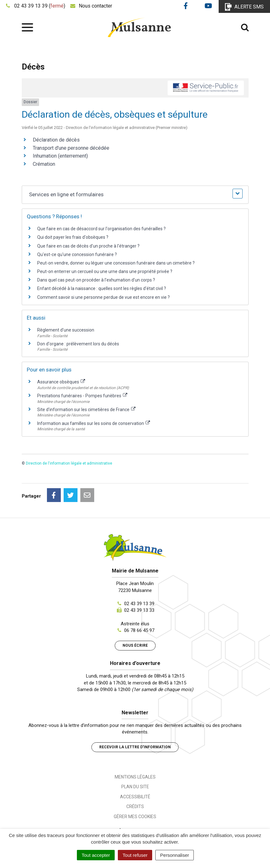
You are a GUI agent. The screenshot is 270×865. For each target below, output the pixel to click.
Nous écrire (135, 645)
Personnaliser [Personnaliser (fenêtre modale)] (174, 855)
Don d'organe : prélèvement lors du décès (78, 343)
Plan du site (135, 786)
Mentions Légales (135, 776)
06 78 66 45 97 (139, 630)
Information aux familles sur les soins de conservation (93, 423)
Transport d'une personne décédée (71, 148)
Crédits (135, 806)
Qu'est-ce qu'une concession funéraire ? (77, 254)
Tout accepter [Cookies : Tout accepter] (96, 855)
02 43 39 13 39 (139, 603)
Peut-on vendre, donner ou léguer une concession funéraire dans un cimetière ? (116, 262)
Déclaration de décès (56, 140)
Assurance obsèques (61, 381)
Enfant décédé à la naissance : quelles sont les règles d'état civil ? (101, 288)
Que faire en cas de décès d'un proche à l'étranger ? (88, 245)
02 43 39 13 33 (139, 610)
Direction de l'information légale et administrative (69, 463)
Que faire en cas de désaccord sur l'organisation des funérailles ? (101, 228)
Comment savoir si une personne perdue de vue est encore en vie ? (103, 297)
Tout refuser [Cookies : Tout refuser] (135, 855)
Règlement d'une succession (65, 329)
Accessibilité (135, 796)
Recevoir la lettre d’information (135, 747)
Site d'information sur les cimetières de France (86, 409)
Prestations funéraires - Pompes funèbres (82, 395)
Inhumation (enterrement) (60, 156)
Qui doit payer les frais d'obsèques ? (72, 237)
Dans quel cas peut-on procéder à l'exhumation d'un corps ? (96, 279)
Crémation (44, 164)
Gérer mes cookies (135, 816)
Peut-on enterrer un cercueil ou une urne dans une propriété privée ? (104, 271)
